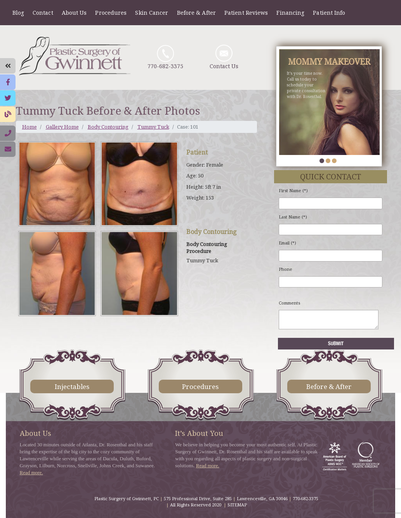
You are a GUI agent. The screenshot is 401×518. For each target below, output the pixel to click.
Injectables (72, 386)
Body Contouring (108, 126)
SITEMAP (237, 505)
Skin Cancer (151, 12)
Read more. (31, 472)
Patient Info (329, 12)
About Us (74, 12)
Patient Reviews (246, 12)
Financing (290, 12)
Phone (285, 269)
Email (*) (287, 243)
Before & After (196, 12)
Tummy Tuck (153, 126)
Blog (18, 12)
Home (29, 126)
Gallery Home (62, 126)
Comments (289, 303)
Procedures (111, 12)
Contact (43, 12)
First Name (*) (293, 190)
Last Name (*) (293, 217)
